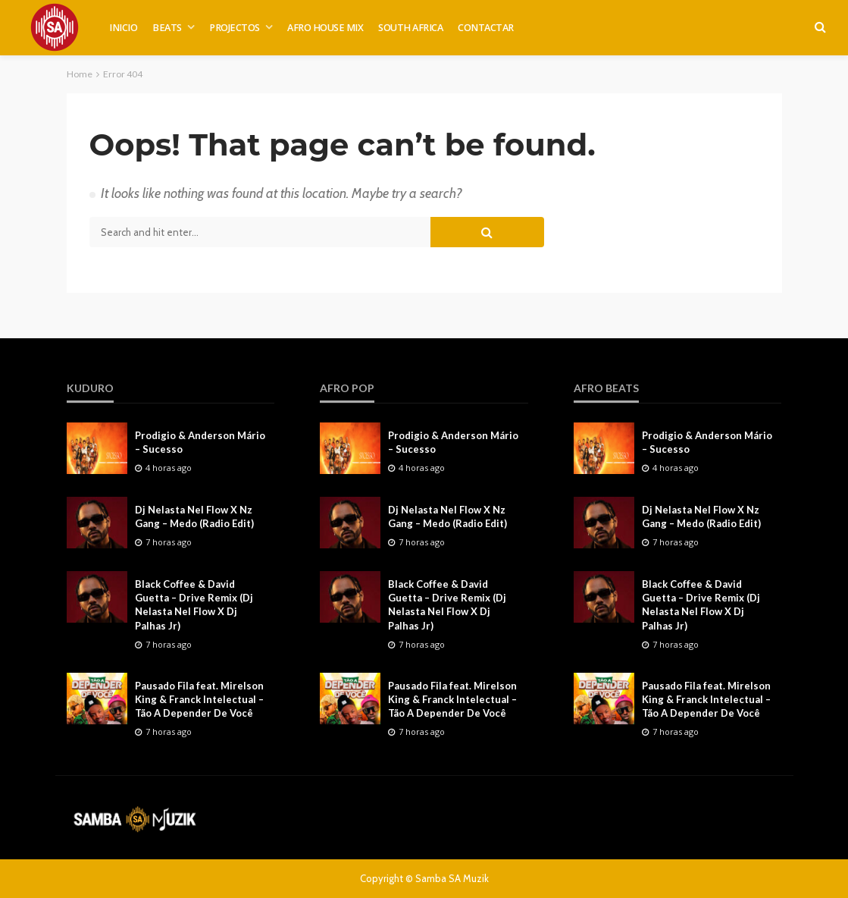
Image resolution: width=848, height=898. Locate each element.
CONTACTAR (486, 27)
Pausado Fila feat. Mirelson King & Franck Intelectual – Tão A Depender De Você (199, 699)
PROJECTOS (234, 27)
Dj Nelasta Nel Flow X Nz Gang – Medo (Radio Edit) (194, 516)
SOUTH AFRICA (410, 27)
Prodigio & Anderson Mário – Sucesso (200, 442)
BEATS (167, 27)
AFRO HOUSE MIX (325, 27)
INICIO (123, 27)
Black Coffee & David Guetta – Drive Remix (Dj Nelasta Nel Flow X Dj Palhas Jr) (194, 605)
